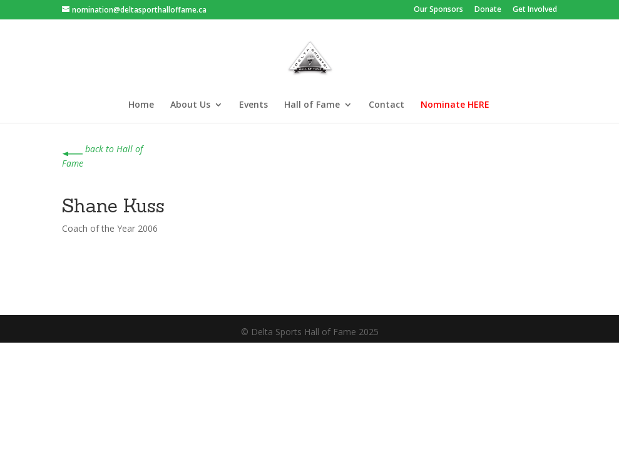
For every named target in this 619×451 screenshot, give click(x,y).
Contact (386, 105)
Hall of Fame (312, 105)
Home (141, 105)
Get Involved (535, 10)
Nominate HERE (455, 105)
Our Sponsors (438, 10)
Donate (487, 10)
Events (253, 105)
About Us (190, 105)
